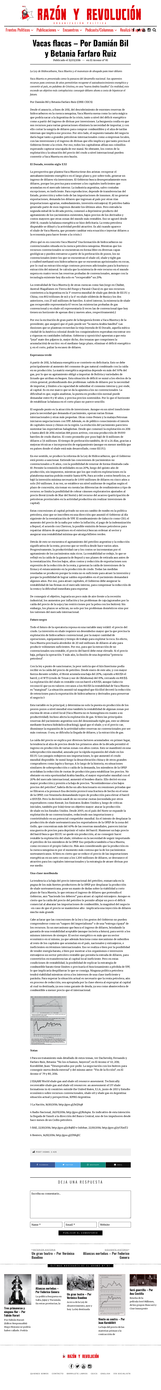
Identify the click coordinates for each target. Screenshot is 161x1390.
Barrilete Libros (77, 1374)
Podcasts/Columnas (99, 30)
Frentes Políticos (18, 30)
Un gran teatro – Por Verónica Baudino (79, 1296)
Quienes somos (39, 1374)
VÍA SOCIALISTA (122, 1374)
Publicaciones (46, 30)
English (105, 1374)
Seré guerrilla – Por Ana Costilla (141, 1291)
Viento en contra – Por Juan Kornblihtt (111, 1321)
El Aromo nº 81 (99, 60)
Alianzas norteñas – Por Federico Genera (47, 1290)
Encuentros (71, 30)
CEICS (94, 1374)
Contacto (58, 1374)
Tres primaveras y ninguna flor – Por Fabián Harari (14, 1311)
